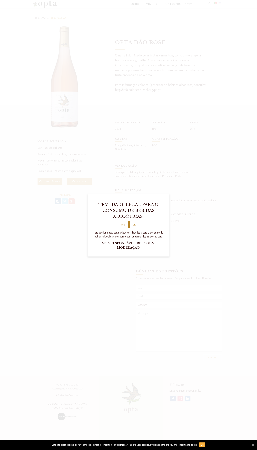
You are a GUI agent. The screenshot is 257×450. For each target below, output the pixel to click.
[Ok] (253, 445)
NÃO (123, 224)
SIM (134, 224)
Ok (202, 445)
